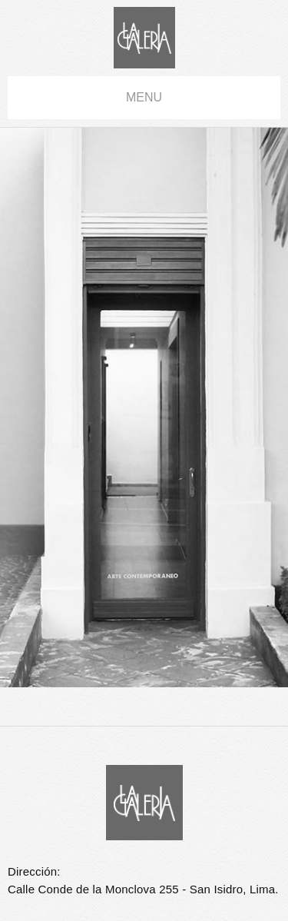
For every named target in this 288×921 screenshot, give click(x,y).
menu (144, 97)
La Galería (144, 37)
